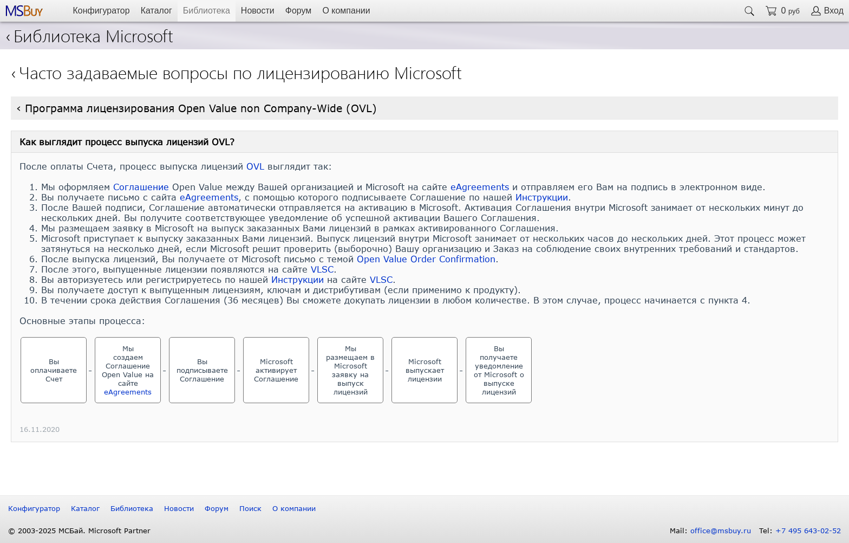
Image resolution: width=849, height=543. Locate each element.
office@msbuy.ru (720, 530)
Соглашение (141, 187)
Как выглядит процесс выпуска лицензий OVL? (126, 142)
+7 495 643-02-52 (808, 530)
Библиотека (206, 10)
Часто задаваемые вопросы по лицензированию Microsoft (240, 71)
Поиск (250, 508)
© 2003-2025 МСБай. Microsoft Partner (79, 530)
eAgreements (479, 187)
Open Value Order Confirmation (426, 259)
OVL (255, 166)
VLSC (322, 269)
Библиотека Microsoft (89, 35)
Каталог (156, 10)
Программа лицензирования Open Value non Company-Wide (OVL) (201, 108)
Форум (298, 10)
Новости (258, 10)
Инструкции (541, 197)
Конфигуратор (101, 10)
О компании (346, 10)
